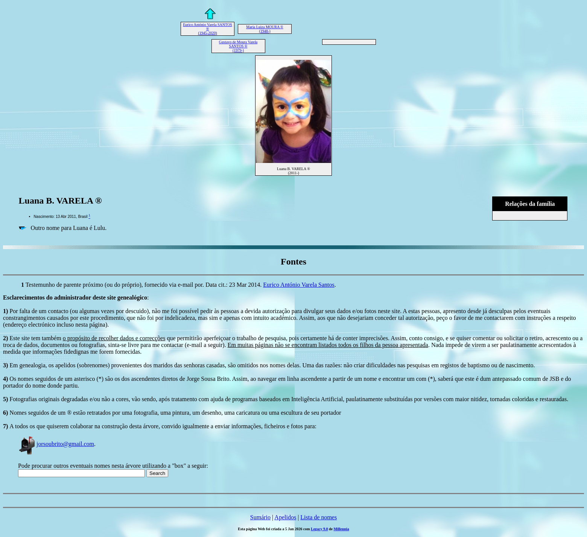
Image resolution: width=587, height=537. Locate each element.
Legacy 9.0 (319, 529)
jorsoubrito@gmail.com (56, 444)
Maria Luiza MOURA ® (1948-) (264, 29)
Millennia (341, 529)
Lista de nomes (318, 517)
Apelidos (285, 517)
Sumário (260, 517)
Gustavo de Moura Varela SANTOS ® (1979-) (238, 46)
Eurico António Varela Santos (298, 284)
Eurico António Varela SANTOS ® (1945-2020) (207, 29)
